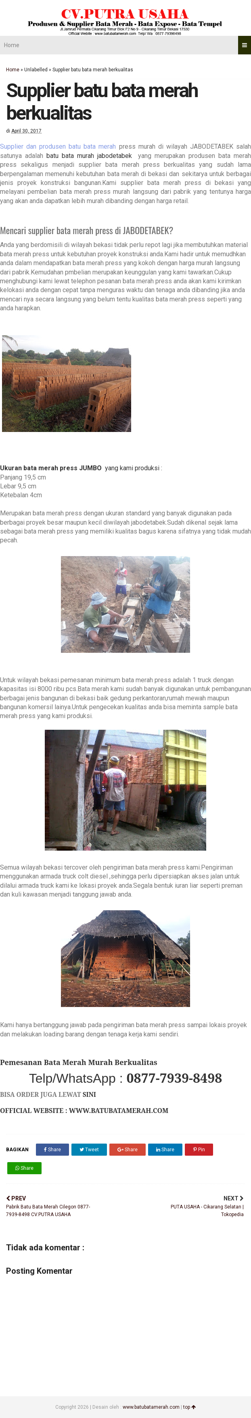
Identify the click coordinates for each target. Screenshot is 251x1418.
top (189, 1407)
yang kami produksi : (132, 468)
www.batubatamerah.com (151, 1407)
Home (11, 45)
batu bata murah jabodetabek (90, 156)
